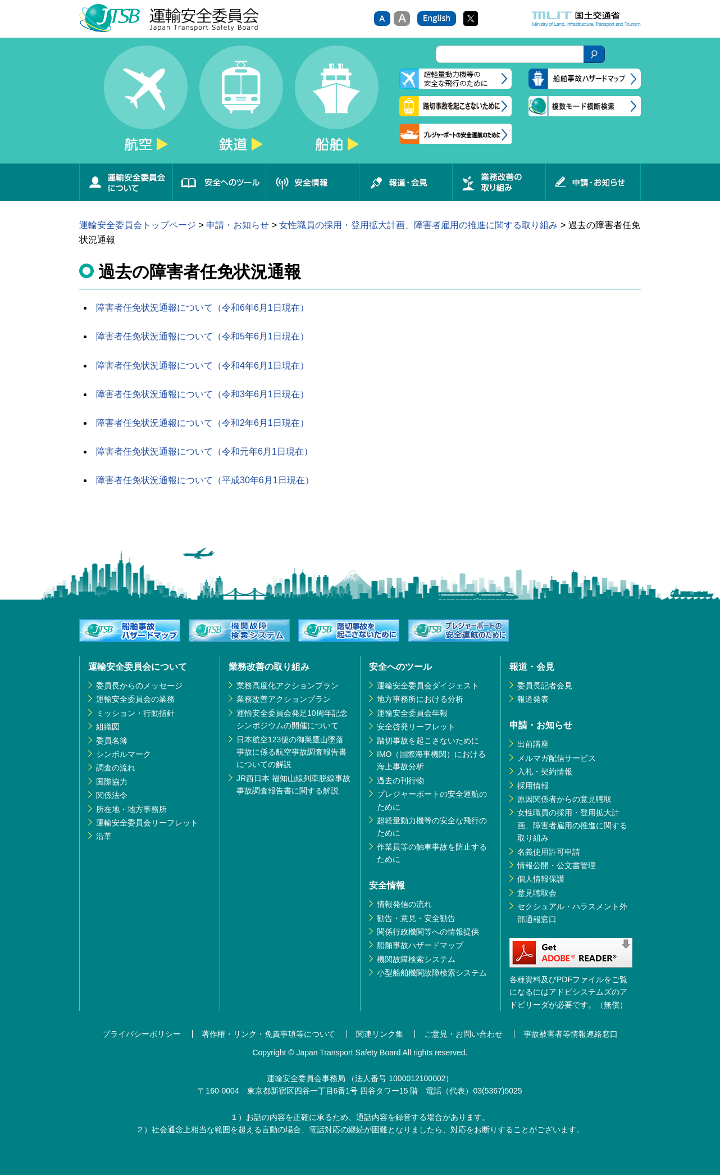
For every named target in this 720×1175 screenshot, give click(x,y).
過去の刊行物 (400, 780)
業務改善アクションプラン (283, 699)
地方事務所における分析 (420, 699)
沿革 (104, 836)
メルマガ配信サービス (556, 758)
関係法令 (111, 795)
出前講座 (533, 744)
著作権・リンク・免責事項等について (268, 1033)
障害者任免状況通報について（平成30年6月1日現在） (205, 480)
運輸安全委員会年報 (412, 713)
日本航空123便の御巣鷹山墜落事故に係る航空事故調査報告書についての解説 (291, 752)
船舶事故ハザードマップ (420, 945)
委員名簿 (111, 740)
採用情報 (533, 785)
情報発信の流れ (404, 904)
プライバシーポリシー (141, 1033)
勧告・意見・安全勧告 (416, 918)
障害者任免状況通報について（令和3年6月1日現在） (202, 394)
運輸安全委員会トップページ (137, 225)
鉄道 (241, 105)
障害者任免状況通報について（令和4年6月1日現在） (202, 365)
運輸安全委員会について (125, 182)
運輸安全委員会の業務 (135, 699)
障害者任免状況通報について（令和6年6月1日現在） (202, 307)
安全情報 (312, 182)
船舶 (336, 105)
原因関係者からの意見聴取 (564, 799)
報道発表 (533, 699)
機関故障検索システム (416, 959)
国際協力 (111, 781)
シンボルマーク (123, 754)
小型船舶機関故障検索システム (432, 972)
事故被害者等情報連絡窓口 (570, 1033)
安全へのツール (219, 182)
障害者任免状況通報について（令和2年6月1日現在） (202, 423)
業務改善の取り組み (498, 182)
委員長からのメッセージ (139, 685)
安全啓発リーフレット (416, 726)
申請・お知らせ (593, 182)
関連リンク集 (379, 1033)
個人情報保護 (540, 878)
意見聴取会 (537, 892)
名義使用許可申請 (548, 851)
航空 (145, 105)
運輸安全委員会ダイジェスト (428, 685)
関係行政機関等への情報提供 (428, 931)
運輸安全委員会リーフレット (147, 822)
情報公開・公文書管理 (556, 865)
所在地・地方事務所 (131, 809)
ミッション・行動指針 (135, 713)
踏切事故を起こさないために (428, 740)
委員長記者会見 (544, 685)
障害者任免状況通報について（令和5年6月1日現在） (202, 336)
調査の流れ (115, 767)
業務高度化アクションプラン (287, 685)
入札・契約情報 (544, 771)
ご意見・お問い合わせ (463, 1033)
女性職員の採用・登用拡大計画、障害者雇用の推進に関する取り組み (418, 225)
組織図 (108, 726)
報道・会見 (405, 182)
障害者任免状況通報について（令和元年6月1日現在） (204, 451)
